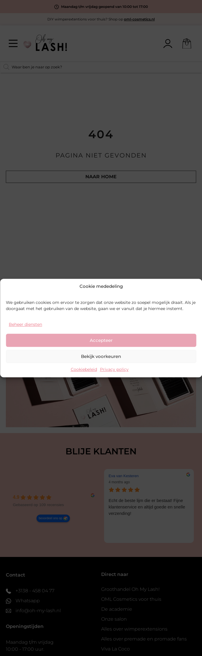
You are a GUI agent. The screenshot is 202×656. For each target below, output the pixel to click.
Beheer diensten (25, 324)
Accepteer (101, 340)
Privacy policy (114, 369)
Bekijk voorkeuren (101, 356)
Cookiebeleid (84, 369)
